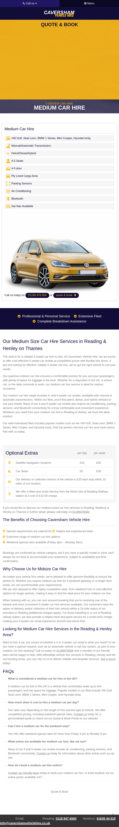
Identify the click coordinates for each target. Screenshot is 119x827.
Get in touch (108, 659)
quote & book (66, 295)
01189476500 (80, 512)
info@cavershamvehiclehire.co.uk (25, 823)
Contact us (80, 714)
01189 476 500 (37, 295)
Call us (30, 3)
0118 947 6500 (66, 818)
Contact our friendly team (23, 773)
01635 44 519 (106, 818)
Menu (89, 3)
